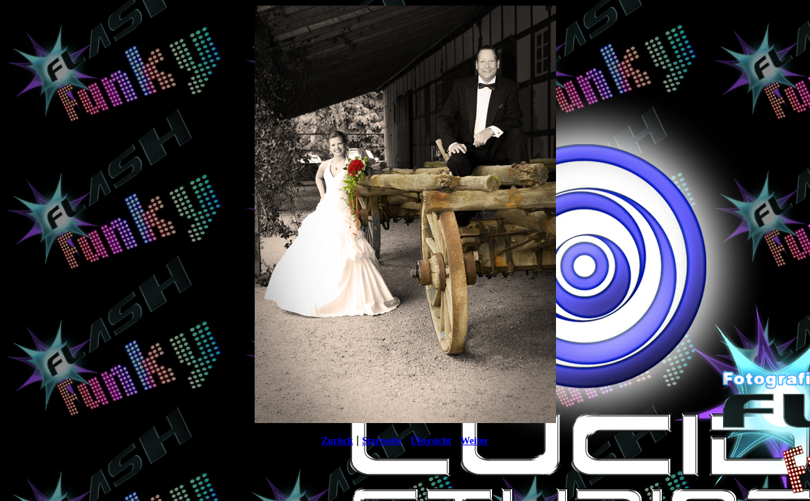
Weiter (474, 441)
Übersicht (431, 441)
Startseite (382, 441)
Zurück (337, 441)
